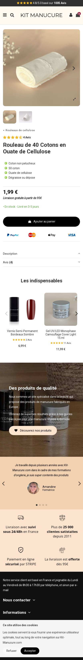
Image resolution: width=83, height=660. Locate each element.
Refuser (11, 650)
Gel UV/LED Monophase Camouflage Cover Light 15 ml (61, 334)
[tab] (41, 254)
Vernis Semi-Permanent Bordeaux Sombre (22, 332)
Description (41, 253)
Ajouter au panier (41, 221)
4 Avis (17, 137)
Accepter (30, 650)
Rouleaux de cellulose (20, 130)
